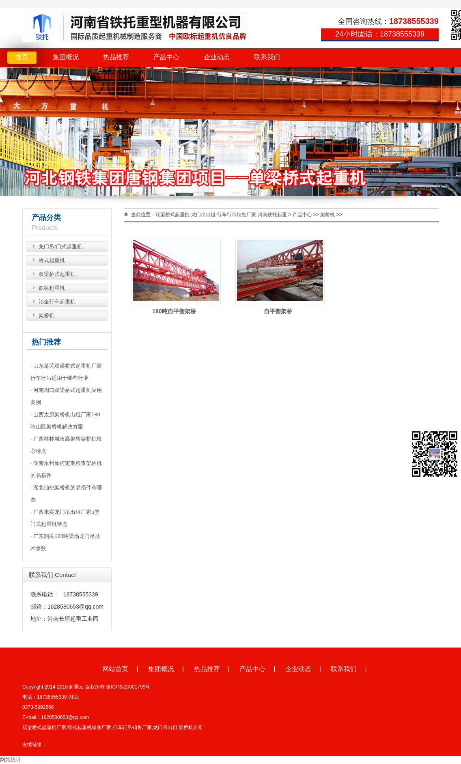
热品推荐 (116, 57)
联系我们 (267, 57)
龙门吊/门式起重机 (60, 246)
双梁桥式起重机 (57, 274)
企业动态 (217, 57)
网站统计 (10, 760)
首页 (21, 57)
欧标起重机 (52, 288)
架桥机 (46, 315)
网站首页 (115, 668)
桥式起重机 (52, 260)
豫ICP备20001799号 (128, 687)
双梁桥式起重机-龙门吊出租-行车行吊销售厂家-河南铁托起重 (221, 214)
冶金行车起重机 (57, 302)
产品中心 (166, 57)
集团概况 (66, 57)
